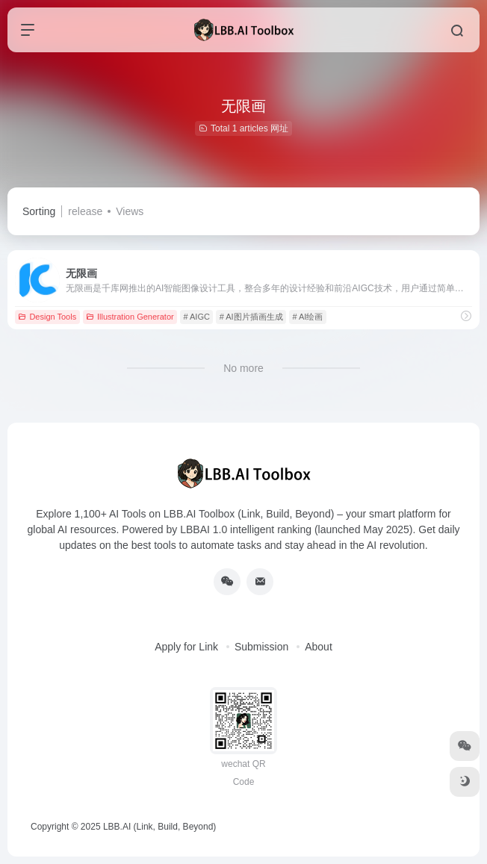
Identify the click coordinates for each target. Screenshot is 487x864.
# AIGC (196, 316)
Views (129, 211)
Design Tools (47, 316)
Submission (261, 647)
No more (243, 368)
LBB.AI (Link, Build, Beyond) (159, 826)
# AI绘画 (307, 316)
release (85, 211)
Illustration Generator (130, 316)
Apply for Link (186, 647)
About (318, 647)
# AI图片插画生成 (251, 316)
